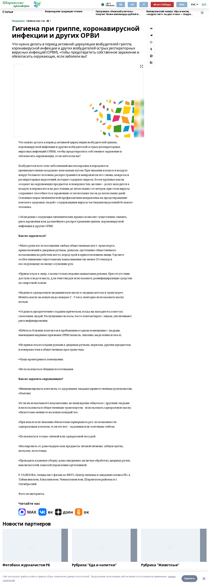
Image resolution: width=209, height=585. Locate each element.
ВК (120, 4)
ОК (132, 4)
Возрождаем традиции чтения (63, 11)
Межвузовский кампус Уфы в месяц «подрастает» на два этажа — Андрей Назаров (169, 13)
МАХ (181, 4)
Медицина (18, 21)
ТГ (143, 4)
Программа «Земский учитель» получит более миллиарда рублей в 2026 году (117, 13)
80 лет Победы (162, 4)
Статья (7, 12)
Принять (189, 578)
